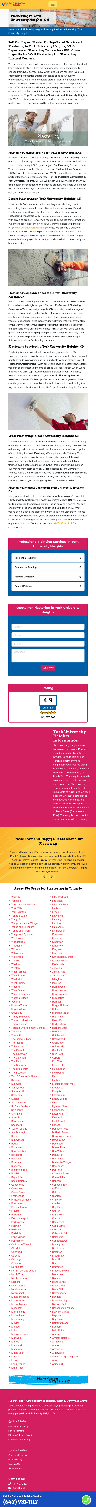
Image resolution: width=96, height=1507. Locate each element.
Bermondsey (59, 1293)
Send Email (19, 1487)
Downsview (58, 1139)
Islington (57, 979)
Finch (55, 1076)
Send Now (48, 667)
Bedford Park (59, 1304)
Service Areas (15, 1468)
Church (56, 1210)
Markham (16, 1349)
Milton (14, 1330)
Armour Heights (61, 1337)
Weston (15, 968)
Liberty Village (60, 904)
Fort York (57, 1061)
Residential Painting (18, 1426)
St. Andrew (17, 1110)
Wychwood (17, 938)
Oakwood (16, 1251)
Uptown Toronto (20, 1005)
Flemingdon (58, 1068)
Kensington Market (62, 956)
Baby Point (58, 1330)
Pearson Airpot (19, 1218)
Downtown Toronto (62, 1136)
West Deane (18, 990)
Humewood (58, 986)
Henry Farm (58, 1020)
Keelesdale (58, 964)
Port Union (17, 1203)
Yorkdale (16, 900)
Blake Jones (59, 1281)
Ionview (56, 983)
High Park (57, 1016)
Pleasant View (19, 1207)
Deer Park (57, 1158)
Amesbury (57, 1349)
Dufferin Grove (60, 1132)
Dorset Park (58, 1147)
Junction (57, 968)
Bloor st (56, 1278)
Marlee (15, 1341)
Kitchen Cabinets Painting (21, 1435)
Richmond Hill (19, 1169)
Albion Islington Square (65, 1356)
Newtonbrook (18, 1289)
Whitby (15, 960)
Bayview (56, 1315)
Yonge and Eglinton (22, 934)
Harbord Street (60, 1027)
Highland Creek (60, 1012)
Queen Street (18, 1192)
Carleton (57, 1229)
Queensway (17, 1184)
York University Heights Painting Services (40, 29)
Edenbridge (58, 1110)
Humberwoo (59, 990)
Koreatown (58, 934)
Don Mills (57, 1154)
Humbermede (59, 994)
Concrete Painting (17, 1455)
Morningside (18, 1311)
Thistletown (17, 1046)
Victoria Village (19, 997)
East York (57, 1117)
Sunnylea (16, 1083)
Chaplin (56, 1218)
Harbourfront (59, 1024)
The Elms (16, 1061)
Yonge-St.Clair (19, 915)
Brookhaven (58, 1248)
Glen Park (57, 1054)
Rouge (14, 1143)
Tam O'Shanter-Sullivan (24, 1076)
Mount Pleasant (20, 1296)
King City (57, 953)
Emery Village (59, 1098)
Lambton (57, 923)
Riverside (16, 1158)
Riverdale (16, 1162)
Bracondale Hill (60, 1270)
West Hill (16, 986)
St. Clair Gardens (20, 1106)
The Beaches (18, 1072)
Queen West (18, 1188)
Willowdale (17, 956)
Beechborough (60, 1300)
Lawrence (57, 915)
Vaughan (16, 1001)
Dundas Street (60, 1128)
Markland (16, 1345)
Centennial (58, 1222)
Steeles (15, 1098)
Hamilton (57, 1031)
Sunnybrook (17, 1087)
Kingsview (57, 945)
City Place (57, 1207)
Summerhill (17, 1091)
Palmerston (17, 1240)
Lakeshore (58, 926)
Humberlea (58, 997)
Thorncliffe (17, 1042)
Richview (16, 1166)
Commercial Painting (19, 1439)
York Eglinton (18, 912)
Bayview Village (60, 1311)
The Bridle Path (19, 1068)
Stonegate (17, 1095)
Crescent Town (60, 1173)
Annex (55, 1345)
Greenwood (58, 1039)
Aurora (55, 1334)
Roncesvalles (18, 1151)
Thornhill (16, 1035)
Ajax (54, 1360)
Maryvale (16, 1337)
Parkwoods (17, 1222)
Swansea (16, 1080)
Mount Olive (18, 1300)
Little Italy (57, 900)
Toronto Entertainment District (28, 1027)
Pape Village (18, 1237)
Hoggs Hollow (60, 1005)
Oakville (15, 1255)
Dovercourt (58, 1143)
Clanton (56, 1195)
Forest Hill (57, 1065)
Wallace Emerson (20, 994)
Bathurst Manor (60, 1322)
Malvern (15, 1356)
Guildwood (58, 1035)
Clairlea (56, 1203)
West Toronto (18, 971)
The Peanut (17, 1050)
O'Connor (16, 1263)
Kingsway (57, 941)
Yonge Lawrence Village (24, 923)
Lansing (56, 919)
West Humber (18, 983)
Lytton (14, 1360)
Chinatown (58, 1214)
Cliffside (56, 1188)
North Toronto (19, 1278)
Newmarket (17, 1293)
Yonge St (16, 919)
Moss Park (17, 1308)
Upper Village (18, 1009)
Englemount (58, 1095)
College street (59, 1184)
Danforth (57, 1169)
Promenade (17, 1195)
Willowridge (17, 953)
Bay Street (57, 1319)
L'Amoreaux (58, 930)
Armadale (57, 1341)
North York (17, 1274)
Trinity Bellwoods (20, 1016)
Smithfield (17, 1113)
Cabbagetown (59, 1240)
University (16, 1012)
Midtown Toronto (20, 1334)
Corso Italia (58, 1177)
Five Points (58, 1072)
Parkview (16, 1229)
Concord (57, 1181)
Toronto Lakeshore (21, 1020)
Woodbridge (18, 941)
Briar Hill (57, 1259)
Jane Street (58, 971)
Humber (56, 1001)
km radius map (24, 767)
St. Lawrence (18, 1102)
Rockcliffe (16, 1154)
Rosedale (16, 1147)
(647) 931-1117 (20, 1501)
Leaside (56, 912)
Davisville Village (61, 1162)
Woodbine (16, 945)
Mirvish (15, 1322)
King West (57, 949)
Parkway (16, 1225)
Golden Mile (58, 1046)
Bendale (56, 1296)
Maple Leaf (17, 1352)
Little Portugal (60, 897)
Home (11, 29)
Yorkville (16, 897)
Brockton (57, 1251)
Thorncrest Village (21, 1039)
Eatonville (57, 1113)
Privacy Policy (15, 1459)
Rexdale (15, 1173)
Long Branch (18, 1364)
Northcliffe (17, 1266)
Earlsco (56, 1124)
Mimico (15, 1326)
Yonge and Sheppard (22, 926)
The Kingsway (19, 1054)
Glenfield (57, 1050)
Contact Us (14, 1463)
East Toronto (59, 1121)
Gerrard (56, 1057)
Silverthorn (17, 1117)
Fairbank (57, 1080)
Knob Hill (57, 938)
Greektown (58, 1042)
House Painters (16, 1430)
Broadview (58, 1255)
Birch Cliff (57, 1289)
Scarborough (18, 1132)
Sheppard (16, 1124)
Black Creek (58, 1285)
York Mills (16, 908)
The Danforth (18, 1065)
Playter (15, 1210)
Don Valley (58, 1151)
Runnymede (17, 1139)
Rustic (14, 1136)
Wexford (16, 964)
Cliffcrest (57, 1192)
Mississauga (18, 1319)
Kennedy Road (60, 960)
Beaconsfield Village (63, 1308)
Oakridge (16, 1259)
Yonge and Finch (20, 930)
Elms (55, 1102)
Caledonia (57, 1237)
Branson (56, 1263)
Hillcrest (56, 1009)
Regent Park (18, 1177)
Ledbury (56, 908)
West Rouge (18, 975)
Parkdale (16, 1233)
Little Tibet (17, 1367)
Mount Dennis (19, 1304)
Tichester (16, 1031)
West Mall (16, 979)
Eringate (56, 1091)
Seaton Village (19, 1128)
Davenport (58, 1166)
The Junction (18, 1057)
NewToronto (18, 1285)
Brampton (57, 1266)
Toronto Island (19, 1024)
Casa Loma (58, 1225)
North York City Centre (23, 1270)
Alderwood (58, 1352)
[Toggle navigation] (52, 4)
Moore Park (17, 1315)
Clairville (57, 1199)
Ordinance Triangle (21, 1244)
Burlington (58, 1244)
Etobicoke (57, 1087)
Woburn (15, 949)
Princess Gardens (21, 1199)
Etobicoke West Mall (63, 1083)
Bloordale (57, 1274)
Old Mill (15, 1248)
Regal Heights (19, 1181)
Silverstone (17, 1121)
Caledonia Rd (59, 1233)
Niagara (15, 1281)
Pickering (16, 1214)
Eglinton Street (60, 1106)
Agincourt (57, 1364)
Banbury (56, 1326)
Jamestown (58, 975)
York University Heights (24, 904)
